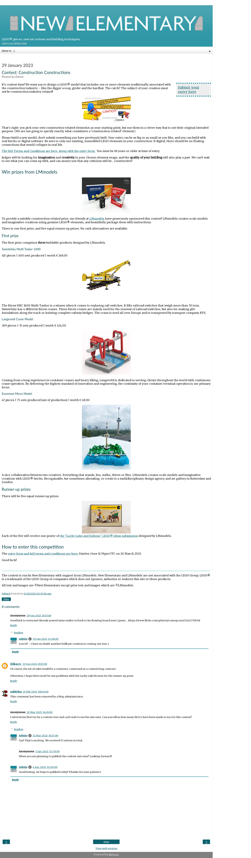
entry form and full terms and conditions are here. (43, 553)
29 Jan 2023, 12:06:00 (45, 638)
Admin (23, 638)
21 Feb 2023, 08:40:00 (35, 691)
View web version (106, 848)
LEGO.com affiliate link (14, 43)
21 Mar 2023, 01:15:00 (45, 735)
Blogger (114, 854)
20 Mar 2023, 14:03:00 (39, 712)
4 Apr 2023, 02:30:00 (45, 767)
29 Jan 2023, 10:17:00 (38, 615)
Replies (18, 632)
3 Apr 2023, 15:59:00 (47, 751)
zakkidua (16, 691)
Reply (13, 625)
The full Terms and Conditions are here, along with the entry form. (48, 151)
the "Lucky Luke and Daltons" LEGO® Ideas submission (99, 536)
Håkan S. (15, 664)
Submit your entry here (188, 89)
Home (106, 842)
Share (6, 599)
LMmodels (96, 218)
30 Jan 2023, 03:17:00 (34, 664)
